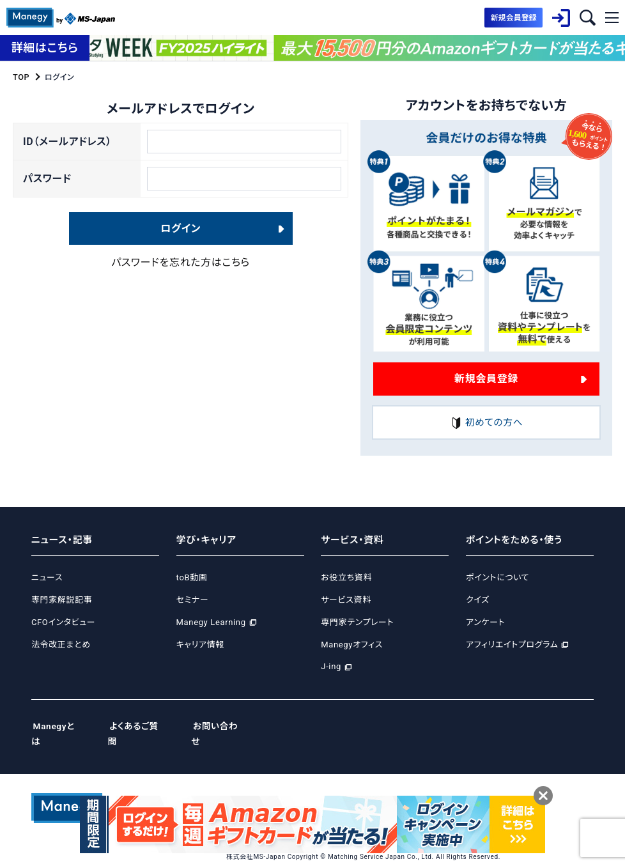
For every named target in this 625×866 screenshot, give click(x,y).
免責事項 (561, 784)
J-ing (331, 667)
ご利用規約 (514, 784)
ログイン (180, 236)
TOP (21, 76)
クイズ (478, 600)
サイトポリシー (456, 784)
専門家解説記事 (61, 600)
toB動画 (192, 578)
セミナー (192, 600)
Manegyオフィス (352, 644)
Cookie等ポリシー (388, 784)
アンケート (485, 622)
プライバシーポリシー (307, 784)
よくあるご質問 (144, 726)
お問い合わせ (230, 726)
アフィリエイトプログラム (512, 644)
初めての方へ (486, 422)
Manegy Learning (211, 622)
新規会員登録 (486, 378)
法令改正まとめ (61, 644)
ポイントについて (497, 578)
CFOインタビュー (63, 622)
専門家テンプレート (357, 622)
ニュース (47, 578)
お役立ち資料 (346, 578)
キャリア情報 (200, 644)
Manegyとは (59, 726)
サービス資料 (346, 600)
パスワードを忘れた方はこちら (180, 270)
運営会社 (242, 784)
